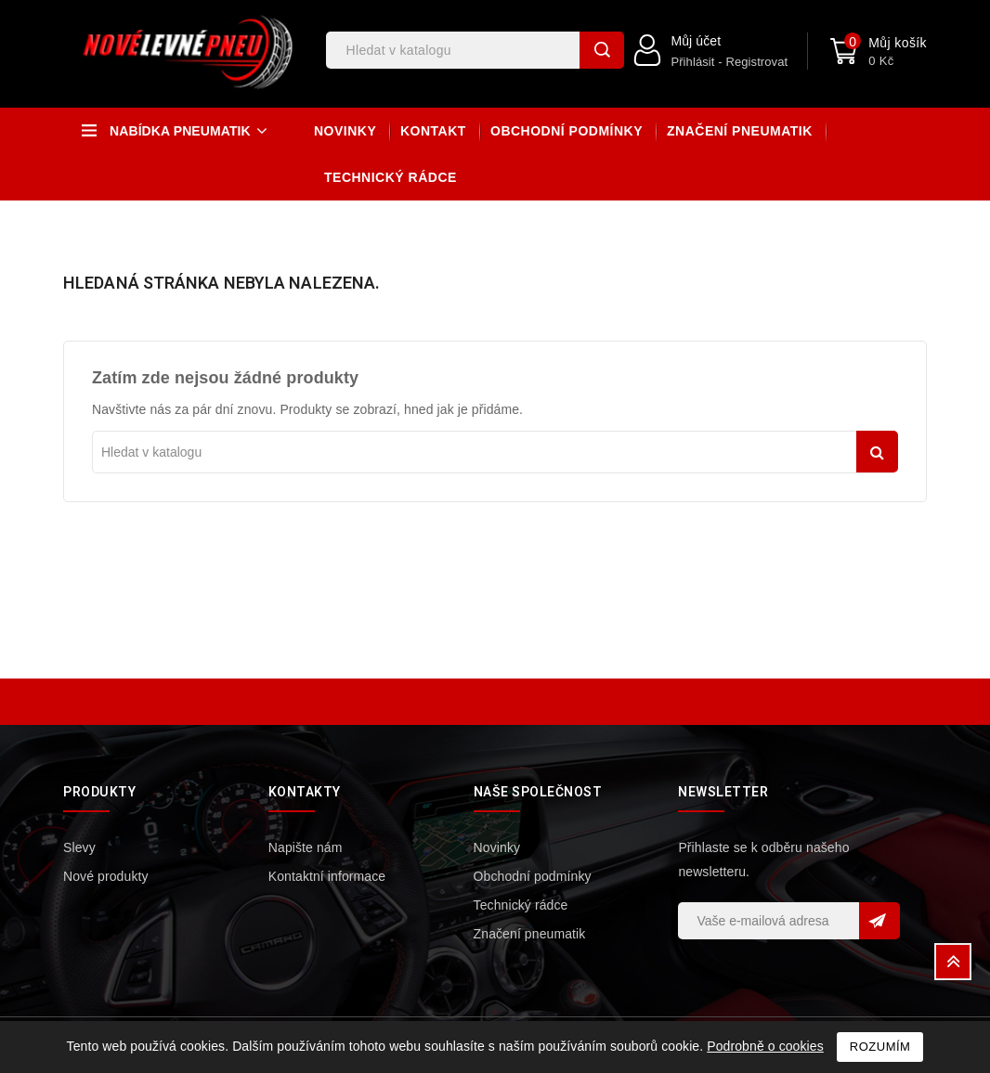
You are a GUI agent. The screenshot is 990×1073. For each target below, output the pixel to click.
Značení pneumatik (740, 130)
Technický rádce (390, 177)
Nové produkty (106, 876)
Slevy (79, 847)
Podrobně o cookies (765, 1046)
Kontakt (433, 130)
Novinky (345, 130)
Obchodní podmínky (566, 130)
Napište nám (305, 847)
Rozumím (880, 1047)
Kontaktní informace (326, 876)
